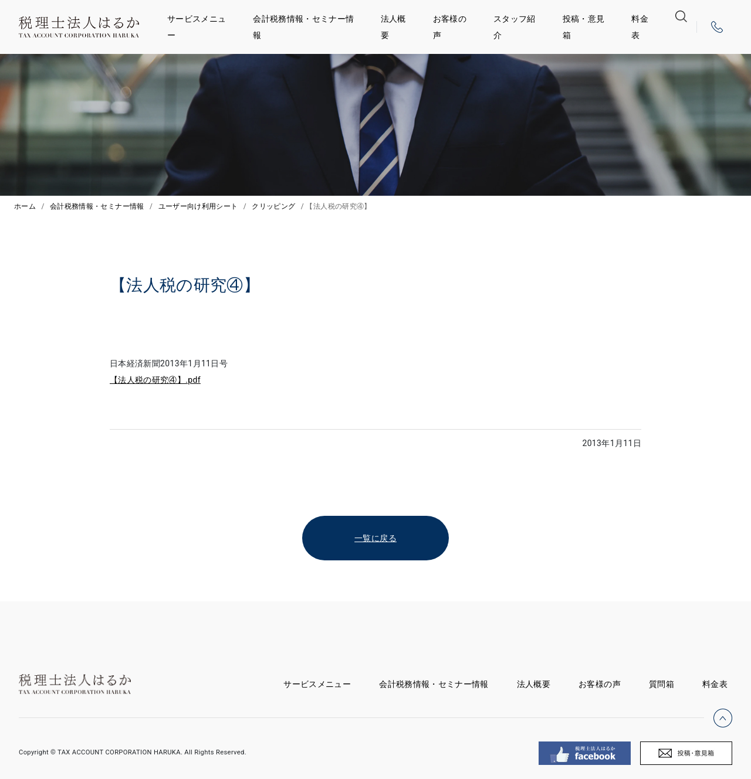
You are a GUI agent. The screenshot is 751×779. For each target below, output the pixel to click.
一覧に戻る (375, 538)
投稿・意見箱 (584, 27)
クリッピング (273, 206)
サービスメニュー (196, 27)
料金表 (639, 27)
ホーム (25, 206)
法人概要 (393, 27)
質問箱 (661, 684)
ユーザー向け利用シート (198, 206)
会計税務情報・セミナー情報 (303, 27)
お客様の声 (449, 27)
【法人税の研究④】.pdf (155, 380)
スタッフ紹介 (514, 27)
